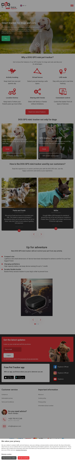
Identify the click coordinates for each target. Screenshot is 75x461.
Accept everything (23, 458)
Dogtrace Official (61, 366)
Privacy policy (42, 402)
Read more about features (37, 112)
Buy (6, 38)
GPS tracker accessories (14, 156)
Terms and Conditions (8, 402)
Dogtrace (59, 379)
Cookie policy (42, 398)
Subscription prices (7, 398)
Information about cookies (45, 405)
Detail (7, 149)
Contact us (5, 394)
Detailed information (21, 450)
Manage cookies (6, 454)
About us (40, 394)
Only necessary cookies (9, 458)
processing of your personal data (29, 359)
